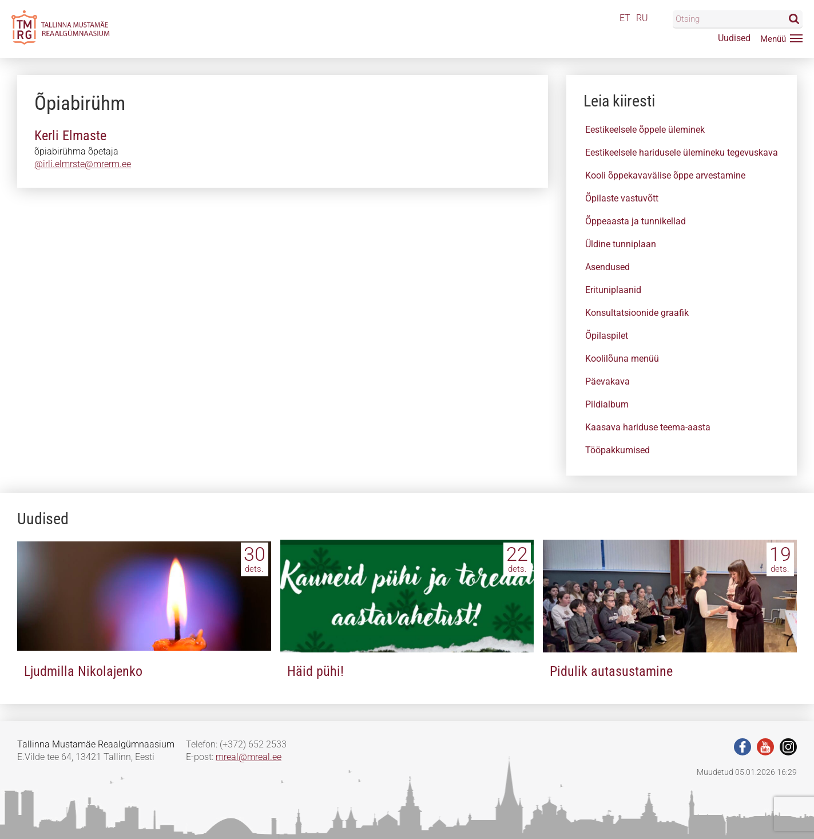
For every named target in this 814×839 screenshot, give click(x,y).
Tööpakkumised (617, 450)
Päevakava (607, 381)
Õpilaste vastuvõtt (621, 198)
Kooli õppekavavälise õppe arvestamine (665, 175)
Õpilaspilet (606, 335)
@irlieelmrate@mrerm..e (83, 164)
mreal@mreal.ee (248, 756)
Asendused (607, 267)
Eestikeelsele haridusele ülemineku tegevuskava (681, 152)
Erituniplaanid (613, 289)
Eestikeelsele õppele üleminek (645, 129)
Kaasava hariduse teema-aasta (647, 427)
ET (625, 18)
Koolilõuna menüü (622, 358)
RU (642, 18)
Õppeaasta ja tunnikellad (635, 221)
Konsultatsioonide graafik (637, 312)
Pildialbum (607, 404)
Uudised (734, 38)
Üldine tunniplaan (620, 244)
